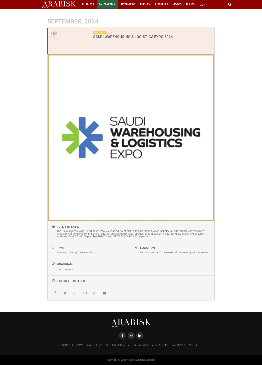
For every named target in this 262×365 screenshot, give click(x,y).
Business (88, 4)
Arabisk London (72, 345)
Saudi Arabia (107, 4)
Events (145, 4)
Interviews (128, 4)
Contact (195, 345)
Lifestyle (161, 4)
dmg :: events (65, 269)
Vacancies (178, 345)
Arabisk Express (97, 345)
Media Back (141, 345)
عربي (202, 4)
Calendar (63, 281)
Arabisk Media (121, 345)
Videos (177, 4)
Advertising (160, 345)
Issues (190, 4)
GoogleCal (78, 281)
